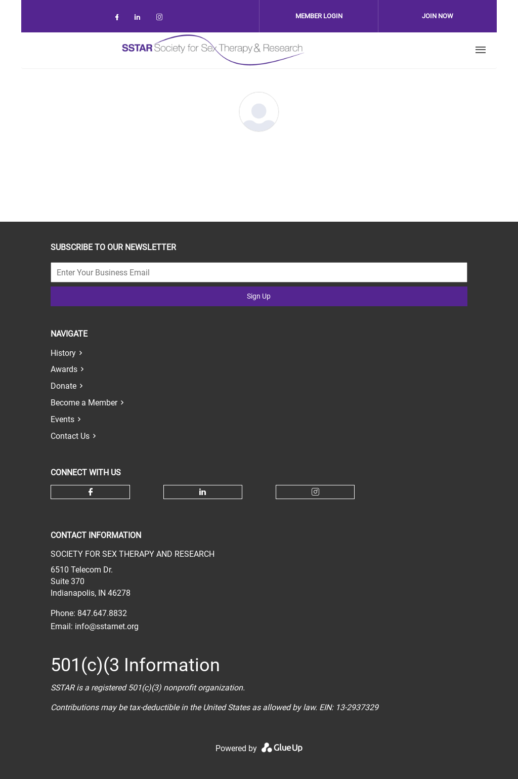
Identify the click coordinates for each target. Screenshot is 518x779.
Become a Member (84, 402)
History (63, 353)
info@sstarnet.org (107, 626)
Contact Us (70, 436)
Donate (63, 386)
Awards (64, 369)
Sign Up (259, 296)
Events (62, 419)
